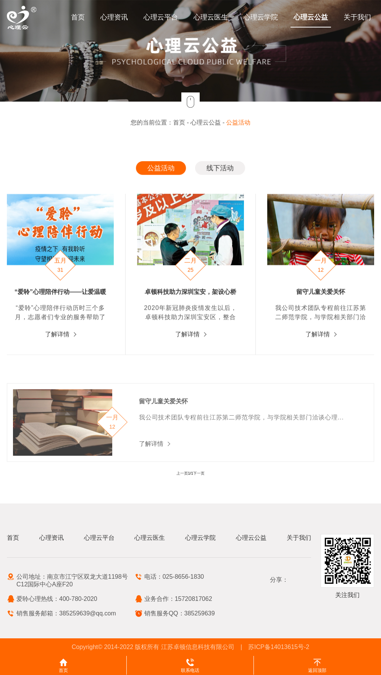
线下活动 (219, 168)
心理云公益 (311, 17)
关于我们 (357, 17)
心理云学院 (261, 17)
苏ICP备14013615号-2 (278, 647)
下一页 (196, 473)
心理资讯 (114, 17)
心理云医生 (211, 17)
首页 (78, 17)
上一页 (184, 473)
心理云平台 (161, 17)
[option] (191, 283)
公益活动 (236, 123)
